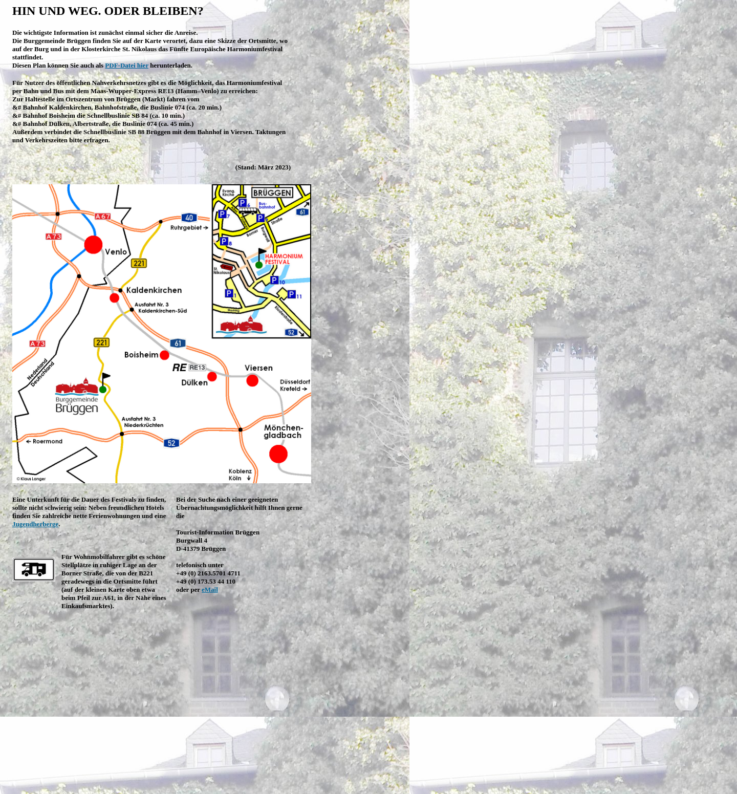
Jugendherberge (35, 524)
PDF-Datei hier (126, 65)
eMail (210, 589)
